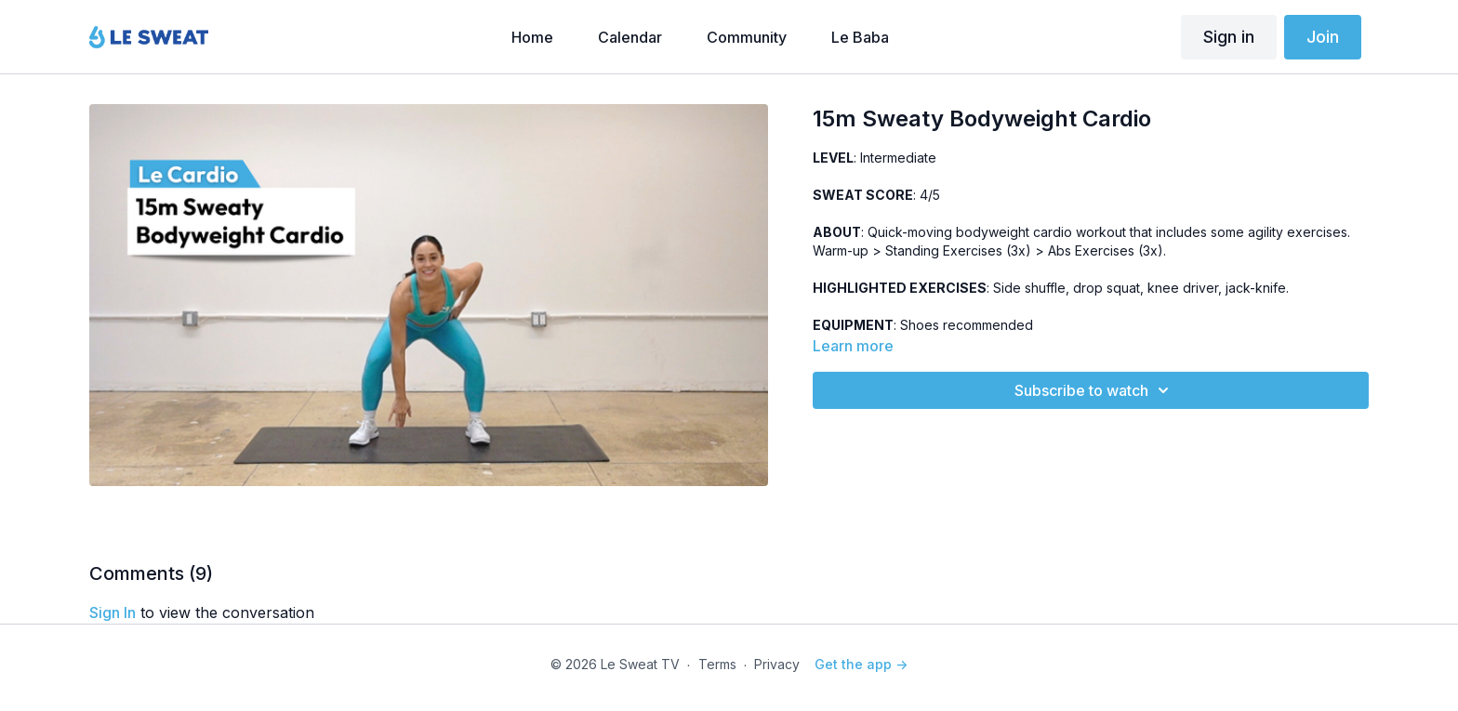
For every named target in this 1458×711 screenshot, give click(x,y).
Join (1322, 36)
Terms (717, 664)
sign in (112, 612)
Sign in (1228, 36)
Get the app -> (861, 664)
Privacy (777, 664)
